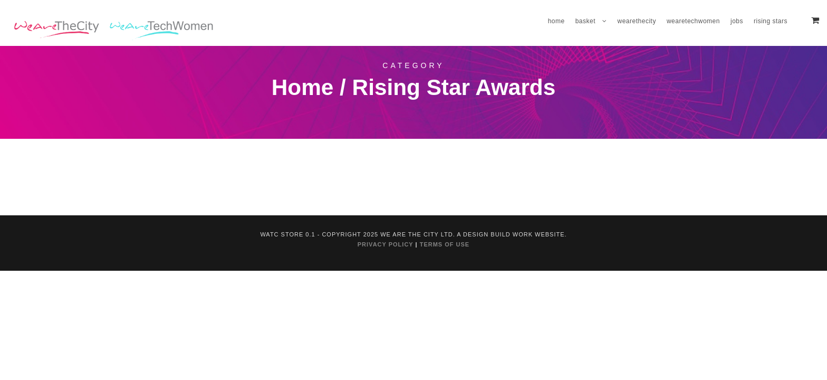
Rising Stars (770, 21)
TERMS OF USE (445, 244)
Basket (585, 21)
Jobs (736, 21)
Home (556, 21)
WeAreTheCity (637, 21)
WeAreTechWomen (693, 21)
